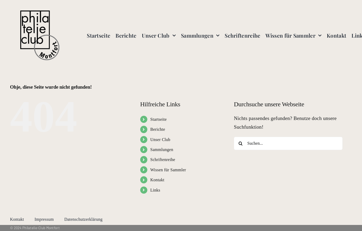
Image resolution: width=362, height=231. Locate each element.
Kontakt (157, 180)
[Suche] (240, 143)
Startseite (158, 119)
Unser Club (160, 139)
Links (155, 190)
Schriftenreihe (162, 159)
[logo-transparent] (40, 13)
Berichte (157, 129)
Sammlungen (161, 149)
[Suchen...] (288, 143)
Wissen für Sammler (168, 170)
